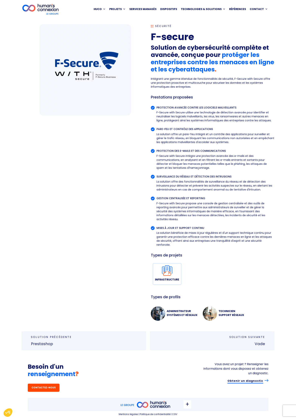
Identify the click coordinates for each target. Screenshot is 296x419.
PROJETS (117, 9)
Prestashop (42, 343)
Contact (259, 9)
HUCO (100, 9)
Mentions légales (128, 414)
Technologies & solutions (203, 9)
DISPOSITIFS (168, 9)
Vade (260, 343)
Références (237, 9)
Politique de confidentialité (155, 414)
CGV (174, 414)
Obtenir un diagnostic (245, 381)
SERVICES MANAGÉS (142, 9)
